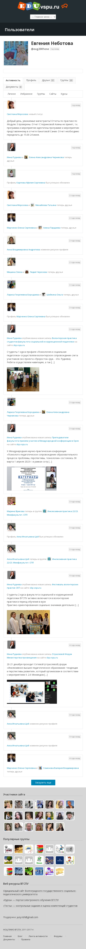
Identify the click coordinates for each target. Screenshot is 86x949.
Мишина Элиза (14, 272)
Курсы (64, 93)
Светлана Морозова (17, 114)
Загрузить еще (43, 782)
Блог (20, 936)
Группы (66, 80)
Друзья (48, 80)
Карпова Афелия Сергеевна (31, 182)
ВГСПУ (18, 929)
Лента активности (38, 936)
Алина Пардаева (51, 227)
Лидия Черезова (38, 272)
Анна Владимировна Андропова (23, 249)
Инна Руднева (14, 157)
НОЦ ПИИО (8, 929)
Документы (14, 86)
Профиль (31, 80)
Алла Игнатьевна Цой (28, 536)
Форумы (58, 936)
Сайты (52, 93)
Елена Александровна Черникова (46, 157)
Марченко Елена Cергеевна (21, 227)
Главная (7, 936)
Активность (13, 80)
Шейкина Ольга (55, 294)
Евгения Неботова (52, 43)
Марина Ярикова (15, 511)
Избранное (26, 93)
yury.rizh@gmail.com (27, 917)
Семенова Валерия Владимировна (61, 768)
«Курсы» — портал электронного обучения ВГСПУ (31, 900)
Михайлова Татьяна (46, 205)
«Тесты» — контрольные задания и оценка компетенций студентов (40, 905)
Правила (25, 939)
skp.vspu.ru (19, 345)
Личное (12, 93)
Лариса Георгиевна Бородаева (23, 294)
